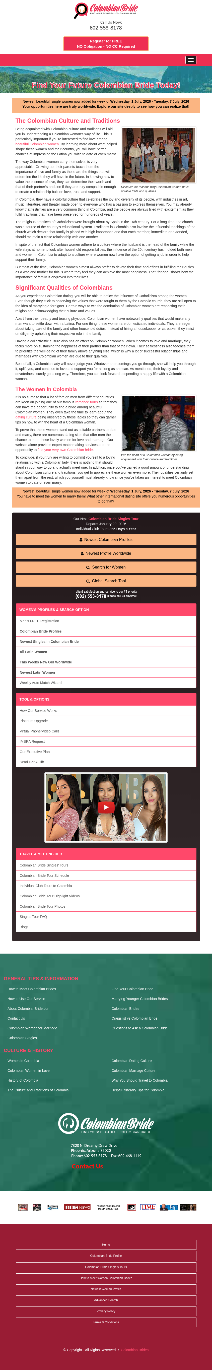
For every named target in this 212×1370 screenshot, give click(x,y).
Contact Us (16, 1018)
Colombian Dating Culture (132, 1061)
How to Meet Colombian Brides (32, 989)
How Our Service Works (38, 711)
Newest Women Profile (106, 1289)
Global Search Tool (106, 581)
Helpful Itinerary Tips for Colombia (138, 1090)
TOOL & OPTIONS (34, 699)
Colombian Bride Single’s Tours (106, 1267)
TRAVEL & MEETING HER (41, 854)
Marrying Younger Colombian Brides (140, 999)
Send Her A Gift (32, 762)
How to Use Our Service (26, 999)
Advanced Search (106, 1300)
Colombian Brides (125, 1009)
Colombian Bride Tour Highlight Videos (50, 896)
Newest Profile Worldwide (106, 553)
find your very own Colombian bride (65, 450)
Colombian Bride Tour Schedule (44, 876)
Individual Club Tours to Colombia (46, 886)
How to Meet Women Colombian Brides (106, 1278)
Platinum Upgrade (34, 721)
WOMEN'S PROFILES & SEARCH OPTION (54, 610)
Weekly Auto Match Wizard (41, 683)
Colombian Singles (22, 1038)
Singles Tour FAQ (33, 917)
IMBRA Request (32, 741)
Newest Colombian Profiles (106, 539)
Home (106, 1245)
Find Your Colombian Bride (133, 989)
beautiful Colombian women (37, 144)
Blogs (24, 927)
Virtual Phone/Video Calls (39, 731)
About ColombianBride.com (29, 1009)
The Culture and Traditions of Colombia (38, 1090)
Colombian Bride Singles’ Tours (44, 865)
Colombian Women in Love (29, 1071)
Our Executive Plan (35, 752)
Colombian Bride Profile (106, 1256)
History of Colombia (23, 1080)
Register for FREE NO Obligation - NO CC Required (106, 43)
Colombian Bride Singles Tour (114, 519)
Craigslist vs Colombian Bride (135, 1018)
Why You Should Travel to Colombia (140, 1080)
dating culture (26, 417)
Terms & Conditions (106, 1322)
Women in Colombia (23, 1061)
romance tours (86, 402)
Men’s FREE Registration (39, 621)
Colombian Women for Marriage (32, 1028)
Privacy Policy (106, 1311)
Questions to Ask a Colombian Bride (140, 1028)
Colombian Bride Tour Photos (42, 906)
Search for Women (105, 567)
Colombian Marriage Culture (134, 1071)
